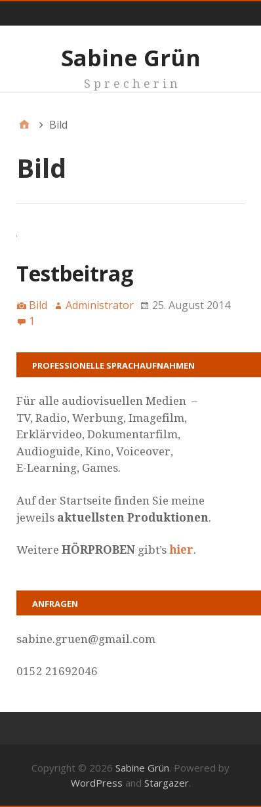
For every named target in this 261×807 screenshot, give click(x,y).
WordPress (97, 782)
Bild (38, 305)
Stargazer (166, 782)
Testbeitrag (74, 273)
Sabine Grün (131, 58)
